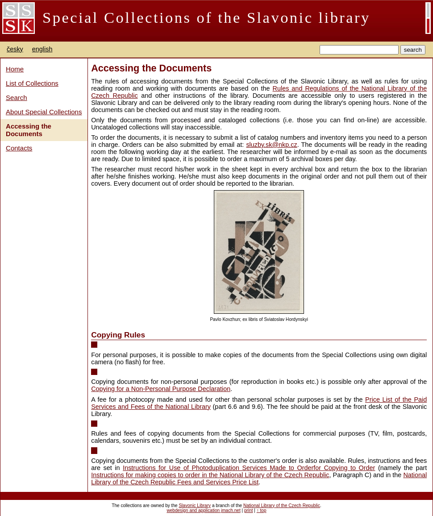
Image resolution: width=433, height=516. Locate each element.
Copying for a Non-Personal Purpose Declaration (160, 388)
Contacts (19, 148)
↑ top (261, 510)
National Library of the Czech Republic (281, 505)
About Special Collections (44, 112)
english (42, 49)
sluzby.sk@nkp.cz (271, 144)
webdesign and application (193, 510)
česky (15, 49)
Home (15, 69)
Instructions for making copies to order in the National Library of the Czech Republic (210, 475)
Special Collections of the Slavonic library (206, 17)
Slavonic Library (195, 505)
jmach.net (230, 510)
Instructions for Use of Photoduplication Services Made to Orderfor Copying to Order (249, 467)
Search (16, 97)
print (248, 510)
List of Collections (32, 83)
